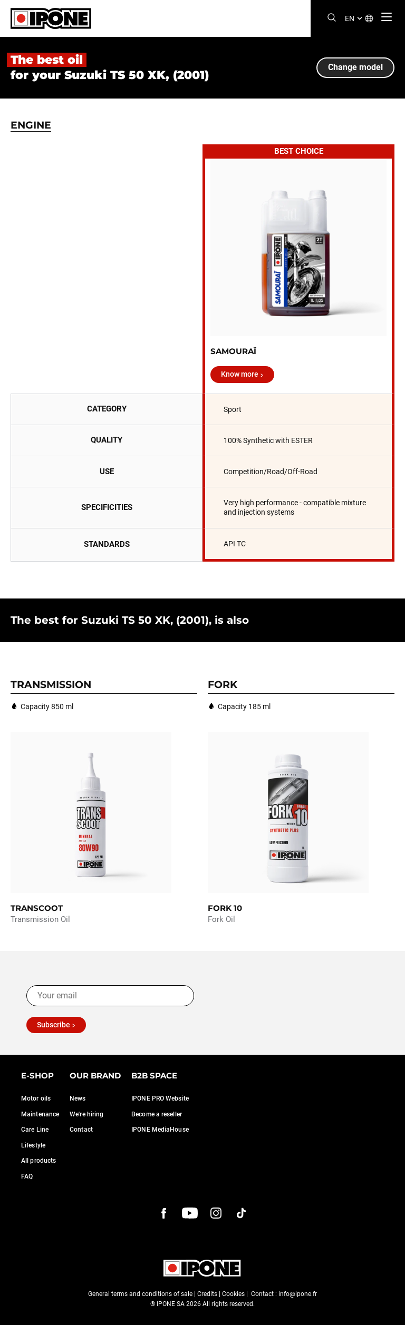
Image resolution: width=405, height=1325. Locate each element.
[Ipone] (51, 18)
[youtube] (190, 1213)
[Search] (331, 18)
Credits (207, 1294)
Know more (239, 374)
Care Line (35, 1129)
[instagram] (215, 1213)
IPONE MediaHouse (160, 1129)
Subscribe (53, 1024)
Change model (355, 67)
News (77, 1098)
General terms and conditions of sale (140, 1294)
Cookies (233, 1294)
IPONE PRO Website (160, 1098)
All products (38, 1160)
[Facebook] (164, 1213)
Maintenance (40, 1114)
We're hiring (86, 1114)
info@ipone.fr (297, 1294)
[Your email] (110, 995)
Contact (81, 1129)
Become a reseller (156, 1114)
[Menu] (386, 17)
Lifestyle (33, 1145)
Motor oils (36, 1098)
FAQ (27, 1176)
